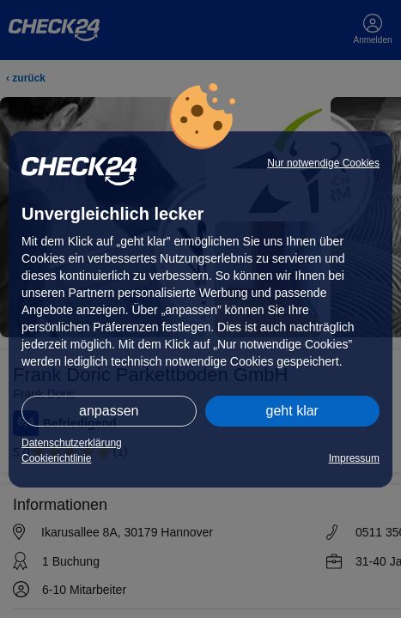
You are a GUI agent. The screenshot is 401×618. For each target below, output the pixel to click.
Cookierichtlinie (56, 458)
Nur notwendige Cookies (323, 163)
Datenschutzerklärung (71, 443)
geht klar (292, 410)
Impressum (354, 458)
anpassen (108, 410)
